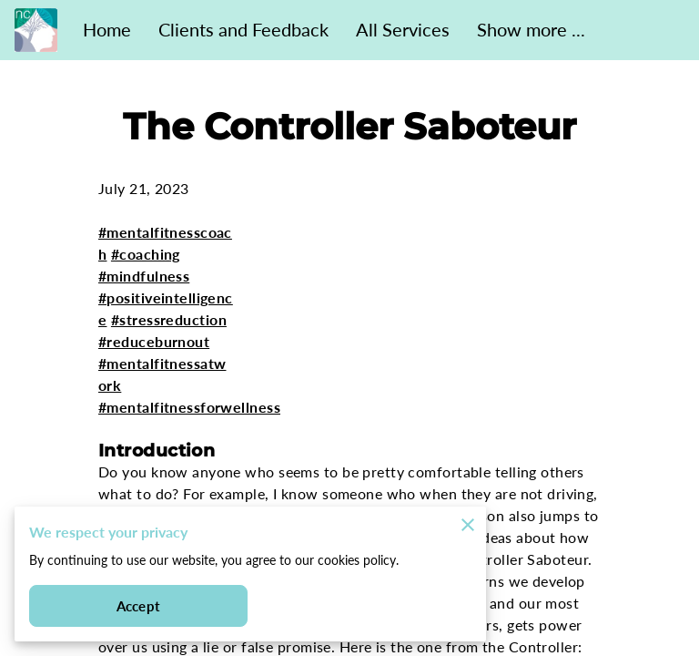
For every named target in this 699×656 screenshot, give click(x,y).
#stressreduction (169, 319)
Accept (138, 607)
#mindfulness (143, 275)
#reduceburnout (153, 341)
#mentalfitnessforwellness (189, 406)
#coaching (145, 253)
